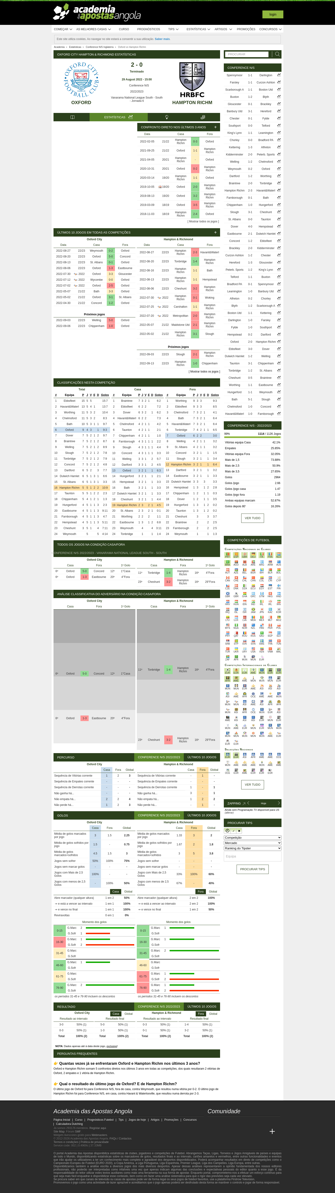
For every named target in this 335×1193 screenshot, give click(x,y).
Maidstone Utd (180, 324)
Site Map (59, 1131)
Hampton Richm (192, 102)
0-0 (111, 279)
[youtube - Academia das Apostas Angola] (229, 1122)
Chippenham (96, 326)
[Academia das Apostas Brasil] (229, 1132)
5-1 (250, 399)
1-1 (195, 150)
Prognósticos (148, 29)
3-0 (250, 349)
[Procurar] (276, 54)
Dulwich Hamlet (69, 476)
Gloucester (125, 274)
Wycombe (96, 279)
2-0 (195, 186)
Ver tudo (253, 518)
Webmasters (99, 1135)
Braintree (69, 441)
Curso (124, 29)
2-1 (195, 324)
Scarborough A (234, 89)
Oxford (81, 102)
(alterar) (229, 812)
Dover (69, 435)
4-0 (250, 226)
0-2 (195, 168)
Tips (173, 29)
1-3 (111, 268)
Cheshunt (180, 288)
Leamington (265, 133)
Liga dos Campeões (214, 1163)
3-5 (195, 205)
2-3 (195, 252)
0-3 (195, 141)
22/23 (81, 250)
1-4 (195, 261)
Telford (266, 125)
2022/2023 (137, 91)
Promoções (246, 29)
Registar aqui (98, 1128)
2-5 (111, 285)
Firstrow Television (242, 1179)
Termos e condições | (67, 1142)
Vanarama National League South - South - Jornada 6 (137, 99)
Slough (209, 334)
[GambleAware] (65, 1189)
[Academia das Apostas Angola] (211, 1132)
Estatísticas (199, 29)
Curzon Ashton (266, 82)
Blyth (266, 97)
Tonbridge (180, 261)
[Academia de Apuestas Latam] (255, 1132)
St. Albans (96, 262)
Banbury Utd (234, 111)
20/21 (165, 159)
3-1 (111, 297)
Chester (234, 118)
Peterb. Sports (266, 154)
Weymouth (96, 250)
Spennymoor (234, 75)
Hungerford (70, 505)
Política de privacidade (95, 1142)
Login (272, 14)
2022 (81, 274)
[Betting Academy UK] (264, 1132)
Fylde (265, 118)
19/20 (165, 177)
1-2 (111, 303)
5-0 (111, 256)
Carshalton (180, 306)
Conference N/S (137, 85)
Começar (63, 29)
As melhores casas (93, 29)
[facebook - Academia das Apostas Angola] (237, 1122)
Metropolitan (180, 315)
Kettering (234, 147)
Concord (125, 256)
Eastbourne (125, 268)
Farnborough (69, 516)
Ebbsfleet (69, 400)
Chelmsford (69, 418)
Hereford (265, 111)
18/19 (165, 205)
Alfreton (266, 147)
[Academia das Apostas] (220, 1132)
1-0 (111, 326)
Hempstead (210, 279)
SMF (77, 1131)
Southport (234, 125)
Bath (96, 291)
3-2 (195, 196)
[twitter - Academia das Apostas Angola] (220, 1122)
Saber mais (162, 39)
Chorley (234, 140)
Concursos (270, 29)
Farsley (234, 82)
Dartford (69, 470)
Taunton (69, 493)
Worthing (69, 412)
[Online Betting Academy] (237, 1132)
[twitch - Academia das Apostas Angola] (211, 1122)
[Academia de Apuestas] (246, 1132)
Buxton (234, 97)
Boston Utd (266, 89)
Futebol (179, 1153)
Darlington (265, 75)
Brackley (266, 104)
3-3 (111, 274)
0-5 (250, 377)
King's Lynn (235, 133)
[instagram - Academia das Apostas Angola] (246, 1122)
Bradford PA (265, 140)
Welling (96, 320)
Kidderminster (234, 154)
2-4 (195, 214)
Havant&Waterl (209, 252)
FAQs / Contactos (120, 1138)
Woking (209, 297)
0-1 (111, 262)
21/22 (165, 141)
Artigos (224, 29)
